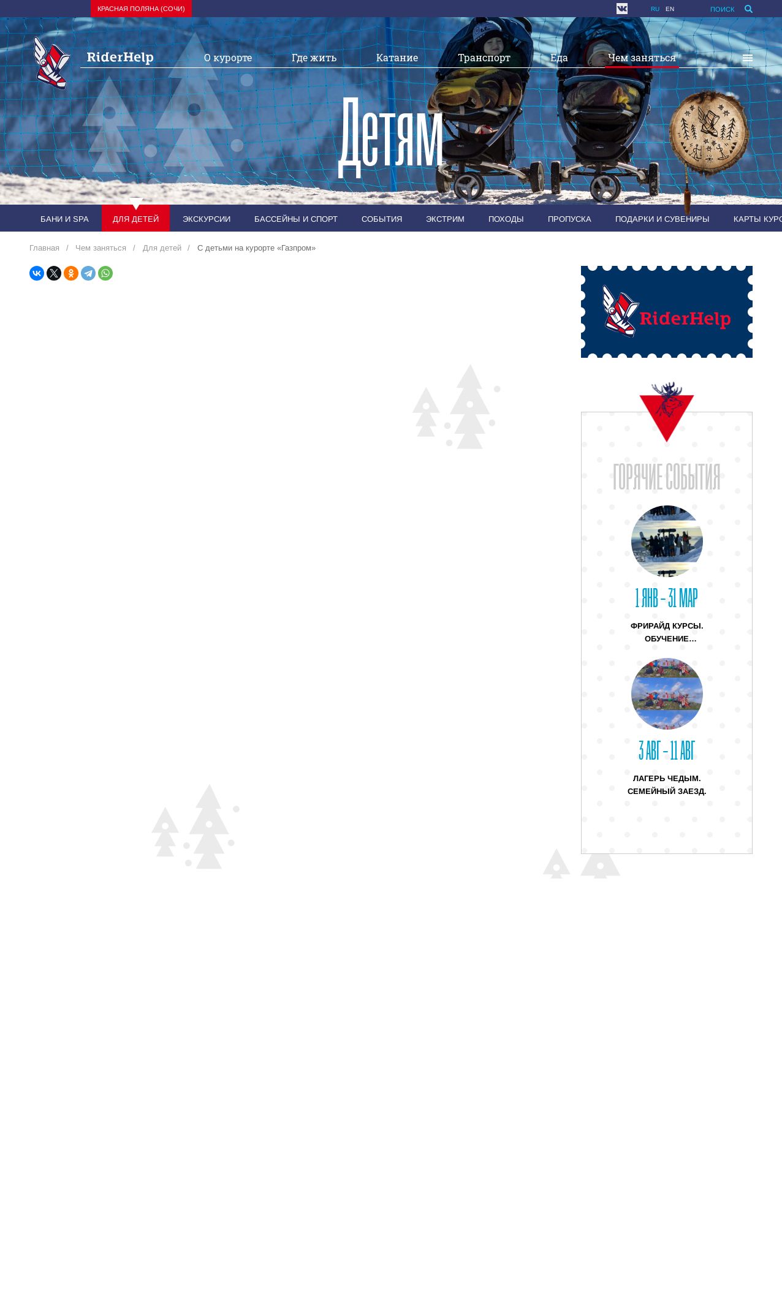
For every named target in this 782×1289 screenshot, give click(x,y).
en (670, 9)
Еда (559, 57)
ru (655, 9)
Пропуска (569, 219)
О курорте (228, 57)
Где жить (314, 57)
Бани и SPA (64, 219)
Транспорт (484, 57)
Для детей (136, 219)
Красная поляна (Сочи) (141, 8)
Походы (506, 219)
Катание (397, 57)
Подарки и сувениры (662, 219)
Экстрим (445, 219)
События (382, 219)
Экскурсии (206, 219)
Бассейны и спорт (296, 219)
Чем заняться (642, 57)
